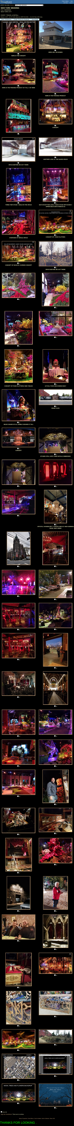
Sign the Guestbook (6, 1114)
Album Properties (23, 1118)
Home (12, 5)
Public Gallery (65, 1)
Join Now (65, 2)
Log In (71, 2)
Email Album (31, 1118)
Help (71, 1)
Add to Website (45, 1118)
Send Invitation (37, 1118)
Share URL (52, 1118)
